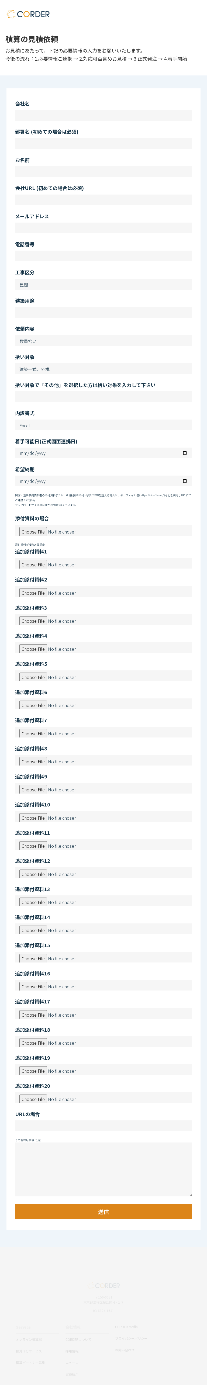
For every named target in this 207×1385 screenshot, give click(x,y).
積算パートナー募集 (30, 1362)
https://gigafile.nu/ (152, 495)
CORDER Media (126, 1326)
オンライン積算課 (29, 1339)
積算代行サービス (29, 1351)
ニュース (71, 1362)
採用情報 (71, 1351)
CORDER (28, 14)
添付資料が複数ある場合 (30, 544)
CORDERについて (78, 1339)
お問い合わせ (124, 1350)
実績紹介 (71, 1374)
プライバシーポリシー (131, 1338)
